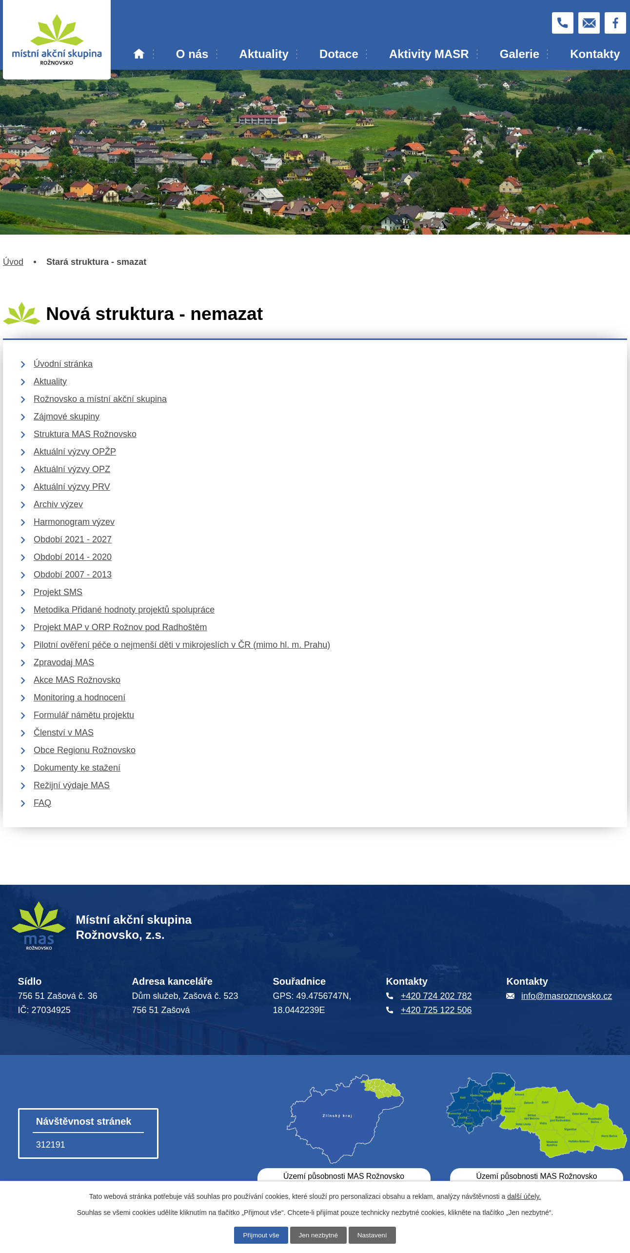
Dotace (338, 53)
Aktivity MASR (429, 53)
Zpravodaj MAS (64, 662)
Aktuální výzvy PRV (72, 487)
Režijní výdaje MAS (72, 785)
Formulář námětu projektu (84, 715)
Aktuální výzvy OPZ (72, 469)
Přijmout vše (259, 1235)
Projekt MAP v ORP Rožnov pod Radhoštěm (120, 627)
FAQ (42, 803)
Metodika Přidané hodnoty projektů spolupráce (124, 610)
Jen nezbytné (318, 1235)
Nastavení (373, 1235)
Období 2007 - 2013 (73, 574)
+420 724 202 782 (436, 996)
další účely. (524, 1196)
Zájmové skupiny (66, 416)
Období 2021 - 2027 (73, 539)
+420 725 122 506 (436, 1010)
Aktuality (264, 53)
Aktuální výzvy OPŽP (75, 452)
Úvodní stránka (63, 364)
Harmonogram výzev (74, 522)
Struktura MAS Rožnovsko (85, 434)
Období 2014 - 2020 (73, 557)
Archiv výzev (58, 504)
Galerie (519, 53)
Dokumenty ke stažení (77, 768)
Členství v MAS (64, 732)
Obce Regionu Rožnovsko (85, 750)
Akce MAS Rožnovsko (77, 680)
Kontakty (595, 53)
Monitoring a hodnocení (79, 697)
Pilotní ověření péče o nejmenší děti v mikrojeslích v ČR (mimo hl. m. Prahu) (182, 645)
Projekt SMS (58, 592)
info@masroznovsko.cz (566, 996)
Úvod (139, 54)
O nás (192, 53)
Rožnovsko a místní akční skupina (100, 399)
